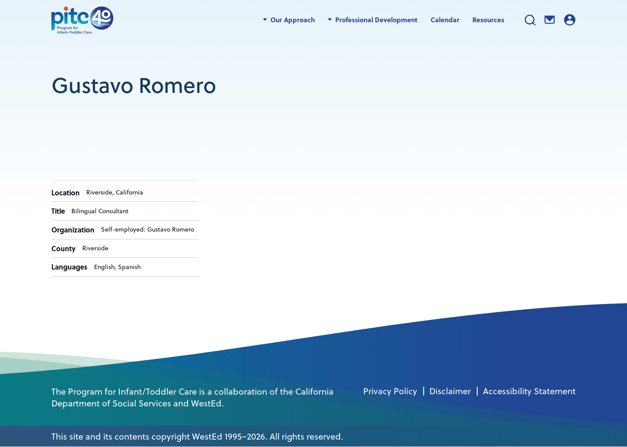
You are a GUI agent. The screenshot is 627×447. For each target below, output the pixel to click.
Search (530, 19)
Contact (549, 19)
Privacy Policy (390, 391)
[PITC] (84, 19)
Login (570, 20)
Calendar (445, 19)
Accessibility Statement (529, 391)
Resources (488, 19)
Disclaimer (450, 391)
